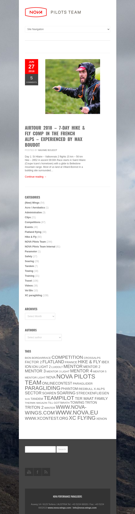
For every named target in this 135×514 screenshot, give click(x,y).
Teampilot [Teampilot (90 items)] (59, 398)
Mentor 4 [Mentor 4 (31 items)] (81, 371)
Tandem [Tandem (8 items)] (37, 398)
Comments (31, 79)
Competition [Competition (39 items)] (67, 357)
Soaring (29, 261)
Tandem (29, 266)
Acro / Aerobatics (35, 207)
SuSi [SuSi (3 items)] (27, 399)
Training (30, 275)
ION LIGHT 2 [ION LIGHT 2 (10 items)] (41, 367)
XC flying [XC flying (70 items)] (82, 418)
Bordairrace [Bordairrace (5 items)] (41, 357)
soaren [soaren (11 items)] (49, 393)
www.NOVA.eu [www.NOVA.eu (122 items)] (76, 412)
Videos (29, 285)
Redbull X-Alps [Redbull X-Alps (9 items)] (92, 388)
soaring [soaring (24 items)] (66, 393)
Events (29, 227)
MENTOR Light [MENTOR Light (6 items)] (35, 377)
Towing (29, 271)
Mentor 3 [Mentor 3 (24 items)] (35, 371)
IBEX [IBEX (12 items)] (105, 362)
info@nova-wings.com (85, 507)
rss (46, 472)
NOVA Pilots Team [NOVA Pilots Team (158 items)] (60, 379)
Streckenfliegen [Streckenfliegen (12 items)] (92, 393)
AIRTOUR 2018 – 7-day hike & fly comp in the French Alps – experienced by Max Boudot (55, 136)
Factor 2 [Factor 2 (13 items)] (33, 362)
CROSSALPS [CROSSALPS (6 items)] (92, 357)
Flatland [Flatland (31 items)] (53, 361)
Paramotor (31, 251)
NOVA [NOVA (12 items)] (51, 377)
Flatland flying (33, 232)
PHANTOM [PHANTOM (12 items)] (69, 389)
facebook (37, 472)
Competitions (33, 222)
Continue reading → (36, 176)
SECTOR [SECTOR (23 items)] (33, 393)
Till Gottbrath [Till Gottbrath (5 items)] (58, 402)
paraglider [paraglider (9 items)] (83, 383)
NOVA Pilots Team (35, 241)
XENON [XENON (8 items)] (101, 418)
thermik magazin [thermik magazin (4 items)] (36, 402)
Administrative (33, 212)
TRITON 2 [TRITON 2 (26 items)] (34, 407)
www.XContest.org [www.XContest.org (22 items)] (46, 418)
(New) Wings (32, 202)
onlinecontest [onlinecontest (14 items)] (57, 383)
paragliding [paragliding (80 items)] (42, 388)
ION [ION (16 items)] (28, 367)
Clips (28, 217)
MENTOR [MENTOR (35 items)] (73, 366)
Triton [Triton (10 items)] (91, 402)
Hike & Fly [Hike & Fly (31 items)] (89, 361)
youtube (29, 472)
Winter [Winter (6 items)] (49, 407)
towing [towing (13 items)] (77, 402)
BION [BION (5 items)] (28, 357)
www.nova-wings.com (59, 507)
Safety (28, 256)
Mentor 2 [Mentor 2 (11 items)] (91, 367)
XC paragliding (33, 295)
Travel (28, 280)
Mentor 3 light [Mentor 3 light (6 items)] (58, 371)
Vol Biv (29, 290)
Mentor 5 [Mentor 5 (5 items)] (100, 371)
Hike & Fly (31, 236)
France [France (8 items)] (71, 362)
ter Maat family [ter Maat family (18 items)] (91, 398)
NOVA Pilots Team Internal (40, 246)
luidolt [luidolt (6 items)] (57, 367)
